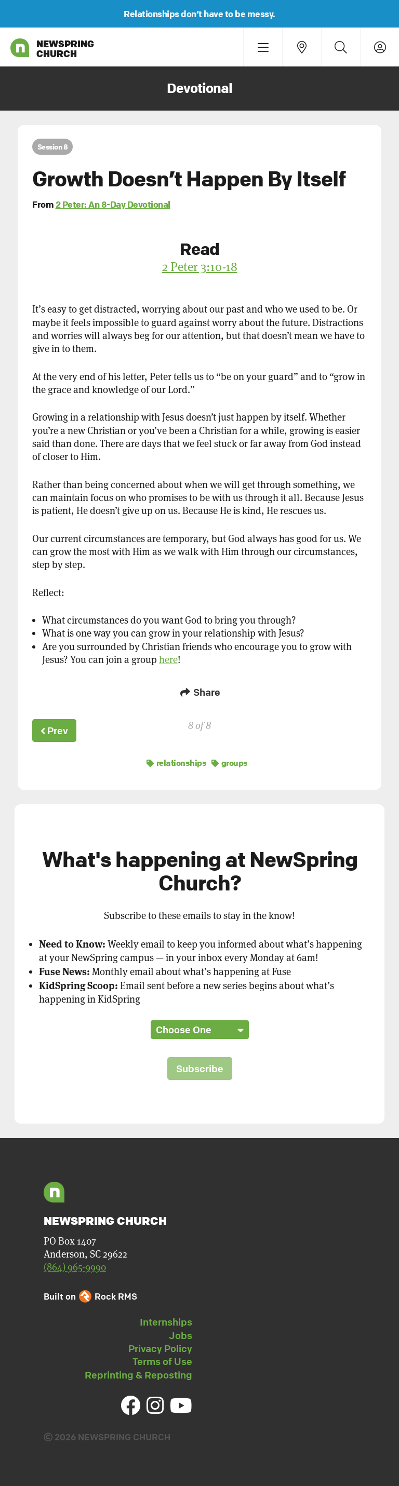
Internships (166, 1320)
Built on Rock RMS (90, 1294)
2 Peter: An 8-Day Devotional (113, 204)
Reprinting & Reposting (138, 1373)
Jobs (180, 1334)
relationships (177, 761)
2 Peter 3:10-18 (199, 267)
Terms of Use (162, 1360)
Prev (55, 730)
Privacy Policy (160, 1347)
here (168, 659)
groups (229, 761)
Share (199, 692)
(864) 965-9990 (75, 1265)
